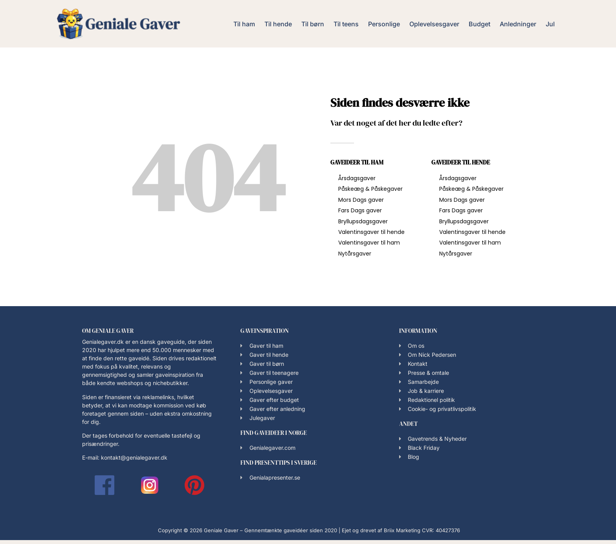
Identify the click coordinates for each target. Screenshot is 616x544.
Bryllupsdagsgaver (363, 221)
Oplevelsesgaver (434, 24)
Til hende (278, 24)
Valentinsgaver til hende (371, 232)
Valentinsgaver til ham (369, 242)
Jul (550, 24)
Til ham (244, 24)
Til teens (346, 24)
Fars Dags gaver (360, 210)
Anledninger (518, 24)
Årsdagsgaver (357, 178)
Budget (479, 24)
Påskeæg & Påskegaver (370, 189)
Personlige (384, 24)
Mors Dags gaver (361, 200)
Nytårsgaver (354, 253)
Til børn (312, 24)
